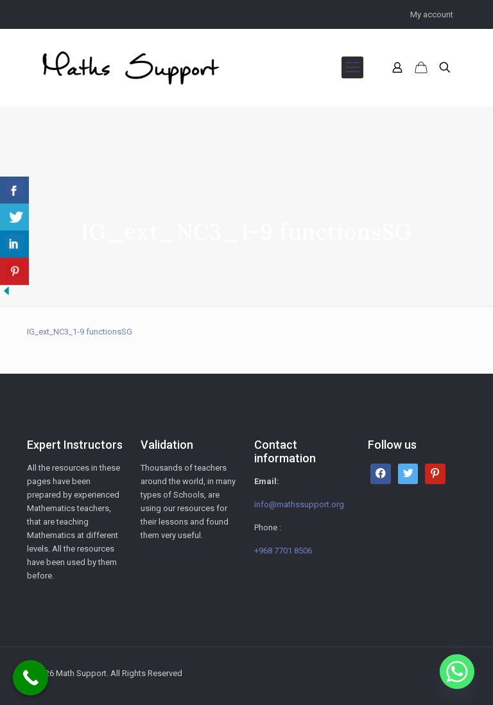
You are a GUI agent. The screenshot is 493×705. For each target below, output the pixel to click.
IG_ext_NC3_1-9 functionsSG (79, 331)
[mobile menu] (352, 67)
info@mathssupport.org (299, 504)
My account (431, 14)
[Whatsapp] (457, 671)
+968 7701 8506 (283, 550)
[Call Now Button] (30, 677)
